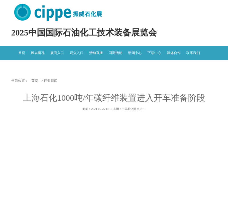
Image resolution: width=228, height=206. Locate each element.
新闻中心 (135, 53)
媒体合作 (174, 53)
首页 (21, 53)
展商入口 (57, 53)
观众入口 (76, 53)
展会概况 (38, 53)
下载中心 (154, 53)
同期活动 (115, 53)
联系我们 (193, 53)
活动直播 (96, 53)
